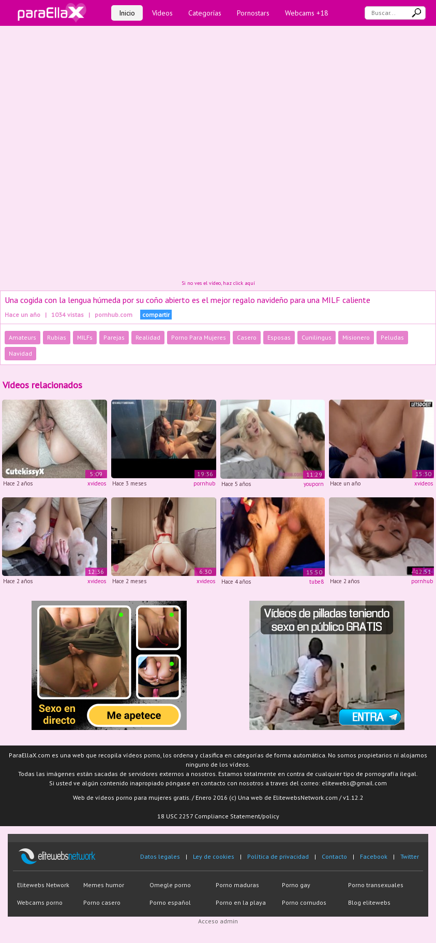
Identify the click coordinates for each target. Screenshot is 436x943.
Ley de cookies (213, 856)
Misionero (356, 337)
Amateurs (22, 337)
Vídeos (162, 13)
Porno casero (102, 902)
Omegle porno (170, 885)
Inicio (127, 13)
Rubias (56, 337)
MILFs (85, 337)
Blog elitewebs (369, 902)
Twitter (409, 856)
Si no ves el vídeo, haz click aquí (218, 283)
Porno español (170, 902)
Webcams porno (40, 902)
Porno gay (296, 885)
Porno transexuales (375, 885)
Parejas (114, 337)
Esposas (279, 337)
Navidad (20, 353)
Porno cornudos (304, 902)
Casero (247, 337)
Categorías (204, 13)
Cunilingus (317, 337)
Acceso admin (218, 921)
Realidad (148, 337)
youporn (314, 484)
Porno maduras (237, 885)
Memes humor (103, 885)
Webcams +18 (306, 13)
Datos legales (160, 856)
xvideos (96, 483)
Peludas (392, 337)
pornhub (204, 483)
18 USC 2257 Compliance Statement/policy (218, 816)
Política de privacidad (278, 856)
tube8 (316, 581)
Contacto (334, 856)
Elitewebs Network (43, 885)
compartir (156, 314)
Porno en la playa (241, 902)
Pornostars (253, 13)
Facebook (373, 856)
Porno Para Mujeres (198, 337)
